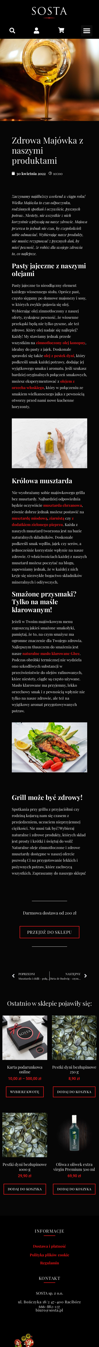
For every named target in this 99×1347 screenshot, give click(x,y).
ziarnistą (56, 518)
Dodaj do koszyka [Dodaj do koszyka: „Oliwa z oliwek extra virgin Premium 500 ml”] (74, 1189)
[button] (12, 30)
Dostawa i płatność (49, 1246)
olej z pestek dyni (59, 355)
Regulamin (49, 1262)
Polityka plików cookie (49, 1254)
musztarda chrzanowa (62, 505)
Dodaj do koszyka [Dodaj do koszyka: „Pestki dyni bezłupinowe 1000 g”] (25, 1189)
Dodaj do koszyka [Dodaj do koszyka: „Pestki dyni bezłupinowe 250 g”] (74, 1092)
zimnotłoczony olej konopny (60, 342)
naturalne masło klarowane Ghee (51, 653)
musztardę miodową (29, 518)
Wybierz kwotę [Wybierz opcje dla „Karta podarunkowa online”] (24, 1092)
